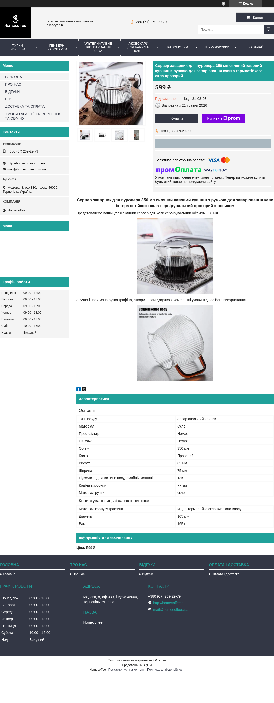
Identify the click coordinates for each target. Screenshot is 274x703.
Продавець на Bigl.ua (137, 665)
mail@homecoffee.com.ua (26, 169)
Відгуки (147, 574)
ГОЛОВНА (13, 77)
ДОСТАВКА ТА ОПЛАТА (25, 106)
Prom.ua (160, 660)
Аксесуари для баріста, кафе (138, 47)
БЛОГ (10, 99)
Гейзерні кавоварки (57, 47)
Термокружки (216, 47)
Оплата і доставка (225, 574)
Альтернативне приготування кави (98, 47)
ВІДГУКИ (12, 92)
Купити (177, 118)
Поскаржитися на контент (126, 669)
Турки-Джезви (18, 47)
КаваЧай (256, 47)
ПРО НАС (13, 84)
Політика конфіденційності (166, 669)
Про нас (79, 574)
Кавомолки (177, 47)
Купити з (223, 118)
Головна (9, 574)
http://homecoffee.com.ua (26, 163)
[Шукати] (269, 29)
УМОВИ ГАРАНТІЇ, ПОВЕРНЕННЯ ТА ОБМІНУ (33, 116)
